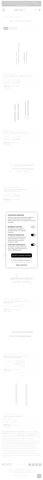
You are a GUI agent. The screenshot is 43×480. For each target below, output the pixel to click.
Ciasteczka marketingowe (16, 244)
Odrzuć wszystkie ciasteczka (21, 260)
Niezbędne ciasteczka (15, 227)
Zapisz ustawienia (21, 265)
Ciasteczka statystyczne (16, 235)
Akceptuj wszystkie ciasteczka (21, 255)
